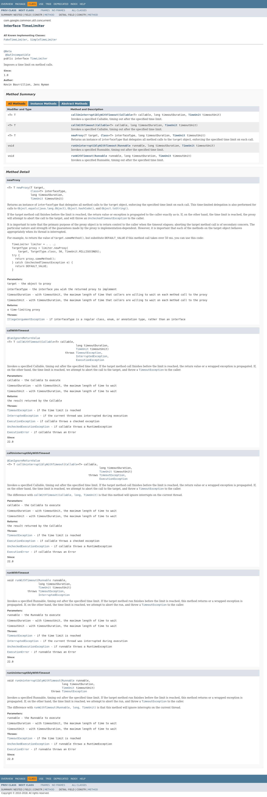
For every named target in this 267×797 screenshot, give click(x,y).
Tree (48, 4)
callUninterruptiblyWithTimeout (94, 114)
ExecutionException (90, 359)
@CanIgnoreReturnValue (23, 338)
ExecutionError (18, 432)
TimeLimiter (38, 58)
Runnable (124, 145)
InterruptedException (91, 356)
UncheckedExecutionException (28, 426)
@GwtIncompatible (17, 54)
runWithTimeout (82, 155)
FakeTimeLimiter (15, 39)
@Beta (7, 51)
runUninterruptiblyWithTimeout (93, 145)
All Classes (79, 10)
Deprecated (61, 4)
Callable (126, 114)
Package (20, 4)
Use (41, 4)
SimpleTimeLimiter (43, 39)
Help (82, 4)
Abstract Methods (75, 103)
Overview (7, 4)
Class (105, 135)
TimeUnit (194, 114)
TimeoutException (88, 352)
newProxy (77, 135)
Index (74, 4)
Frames (45, 10)
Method (49, 15)
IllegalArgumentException (26, 319)
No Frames (58, 10)
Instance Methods (43, 103)
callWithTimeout (83, 125)
